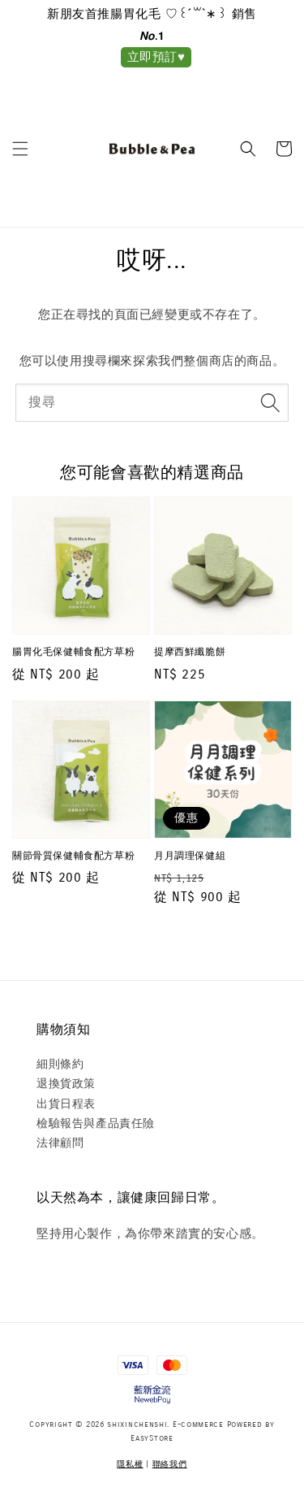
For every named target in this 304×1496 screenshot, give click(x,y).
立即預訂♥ (156, 57)
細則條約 (59, 1064)
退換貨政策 (66, 1084)
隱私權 (130, 1464)
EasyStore (152, 1438)
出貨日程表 (66, 1104)
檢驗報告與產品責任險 (95, 1123)
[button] (20, 149)
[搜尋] (270, 402)
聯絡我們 (169, 1464)
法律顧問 (59, 1143)
